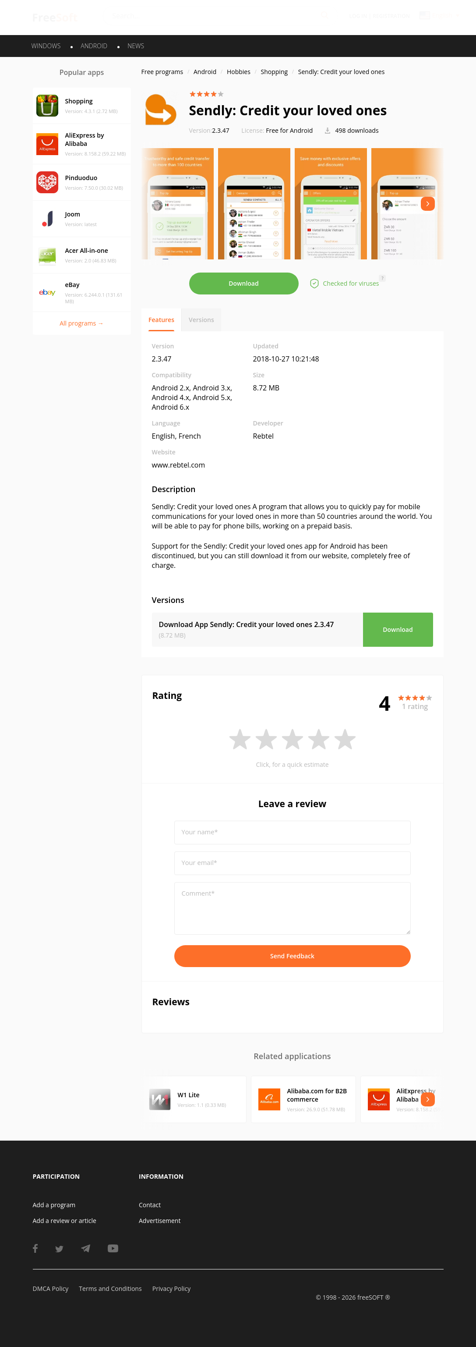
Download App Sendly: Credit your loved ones (246, 624)
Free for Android (289, 130)
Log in (358, 16)
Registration (391, 16)
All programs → (82, 323)
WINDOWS (46, 46)
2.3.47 (209, 130)
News (135, 46)
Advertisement (159, 1220)
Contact (150, 1205)
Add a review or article (64, 1220)
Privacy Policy (171, 1288)
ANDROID (94, 46)
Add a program (54, 1205)
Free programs (162, 71)
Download (243, 283)
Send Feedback (292, 956)
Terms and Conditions (110, 1288)
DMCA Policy (51, 1288)
